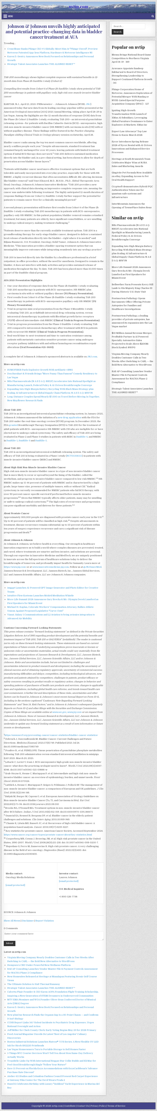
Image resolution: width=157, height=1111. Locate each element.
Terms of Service (116, 1106)
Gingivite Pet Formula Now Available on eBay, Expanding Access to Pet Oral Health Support (132, 176)
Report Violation (44, 920)
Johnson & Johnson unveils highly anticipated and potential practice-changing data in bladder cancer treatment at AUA (54, 31)
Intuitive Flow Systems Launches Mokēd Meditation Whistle (40, 595)
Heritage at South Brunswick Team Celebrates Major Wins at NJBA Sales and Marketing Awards (131, 163)
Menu (10, 16)
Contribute (69, 1106)
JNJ (88, 104)
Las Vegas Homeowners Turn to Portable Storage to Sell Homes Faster (46, 1049)
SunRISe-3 (24, 440)
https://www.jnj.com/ (15, 567)
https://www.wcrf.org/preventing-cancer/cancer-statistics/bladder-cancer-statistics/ (51, 735)
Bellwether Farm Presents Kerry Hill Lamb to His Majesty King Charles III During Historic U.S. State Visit (132, 288)
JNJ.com (92, 356)
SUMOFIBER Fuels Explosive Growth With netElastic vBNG (40, 369)
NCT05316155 (74, 455)
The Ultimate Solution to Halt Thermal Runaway (33, 984)
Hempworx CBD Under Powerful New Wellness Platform (39, 965)
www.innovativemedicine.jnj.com (50, 567)
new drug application (69, 417)
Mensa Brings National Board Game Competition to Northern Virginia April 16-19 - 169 (131, 58)
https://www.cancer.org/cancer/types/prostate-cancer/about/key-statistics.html (48, 834)
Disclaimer (28, 920)
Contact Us (83, 1106)
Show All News (12, 920)
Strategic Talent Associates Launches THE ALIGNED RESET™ (41, 64)
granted (13, 425)
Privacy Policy (98, 1106)
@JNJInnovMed (92, 567)
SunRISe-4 (82, 436)
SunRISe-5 (41, 440)
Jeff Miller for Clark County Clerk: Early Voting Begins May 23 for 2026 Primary (51, 1030)
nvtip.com (78, 6)
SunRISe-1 (12, 440)
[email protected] (15, 885)
